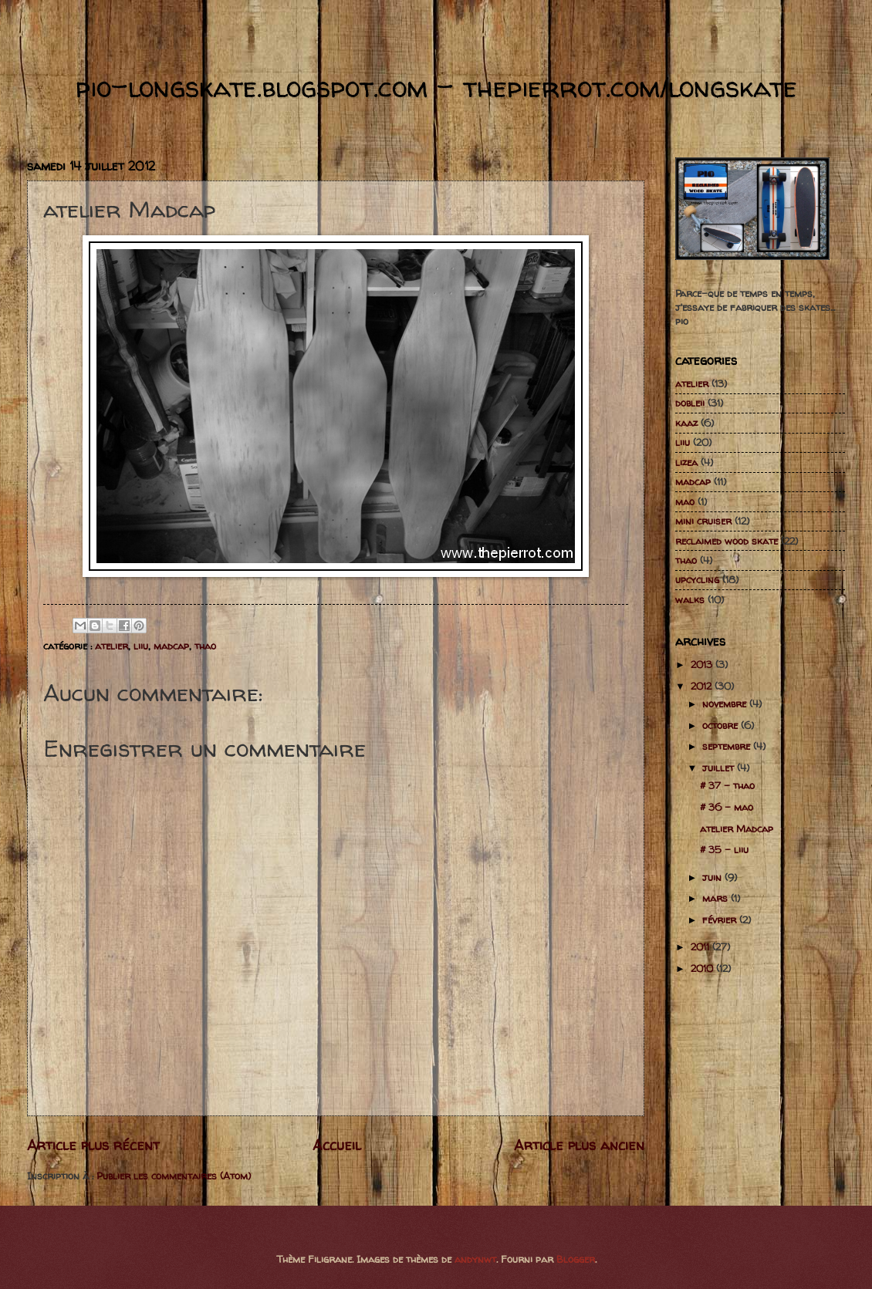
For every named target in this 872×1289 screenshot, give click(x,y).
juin (713, 877)
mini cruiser (703, 521)
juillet (719, 767)
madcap (171, 646)
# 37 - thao (727, 785)
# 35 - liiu (724, 849)
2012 (703, 686)
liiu (141, 646)
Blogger (575, 1259)
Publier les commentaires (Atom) (173, 1176)
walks (690, 599)
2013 (703, 664)
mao (685, 501)
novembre (725, 703)
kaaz (686, 423)
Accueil (337, 1145)
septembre (727, 746)
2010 (703, 968)
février (720, 919)
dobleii (690, 403)
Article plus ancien (579, 1145)
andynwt (475, 1259)
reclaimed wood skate (726, 541)
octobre (721, 725)
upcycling (697, 579)
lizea (686, 462)
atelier (111, 646)
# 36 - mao (726, 807)
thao (205, 646)
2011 (701, 946)
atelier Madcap (736, 828)
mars (716, 898)
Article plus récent (93, 1145)
